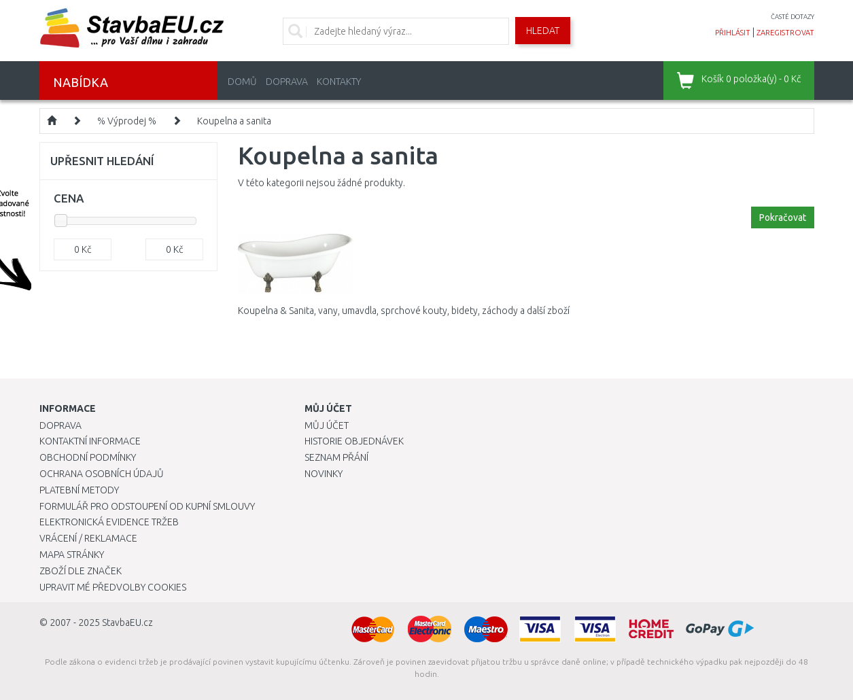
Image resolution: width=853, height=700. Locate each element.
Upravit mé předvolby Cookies (112, 587)
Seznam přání (336, 457)
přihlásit (732, 33)
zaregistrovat (785, 33)
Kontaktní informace (90, 441)
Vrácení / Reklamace (88, 538)
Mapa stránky (71, 554)
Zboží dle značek (80, 570)
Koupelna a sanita (234, 121)
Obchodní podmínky (87, 457)
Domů (242, 81)
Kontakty (339, 81)
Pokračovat (782, 217)
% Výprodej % (126, 121)
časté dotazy (792, 16)
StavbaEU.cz (127, 622)
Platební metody (79, 490)
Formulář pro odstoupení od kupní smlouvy (147, 506)
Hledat (542, 30)
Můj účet (326, 425)
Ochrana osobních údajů (101, 473)
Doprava (287, 81)
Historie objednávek (354, 441)
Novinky (323, 473)
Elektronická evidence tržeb (109, 522)
